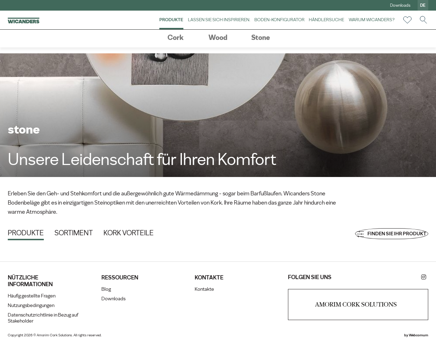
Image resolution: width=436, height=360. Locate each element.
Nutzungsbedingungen (44, 321)
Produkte (158, 25)
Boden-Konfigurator (266, 25)
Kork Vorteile (142, 236)
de (409, 5)
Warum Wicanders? (358, 25)
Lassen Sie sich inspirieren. (206, 25)
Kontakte (206, 305)
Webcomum (405, 350)
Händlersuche (313, 25)
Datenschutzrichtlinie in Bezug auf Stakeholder (52, 333)
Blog (113, 305)
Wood (218, 48)
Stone (260, 48)
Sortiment (87, 236)
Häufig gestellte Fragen (45, 311)
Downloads (387, 5)
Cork (175, 48)
